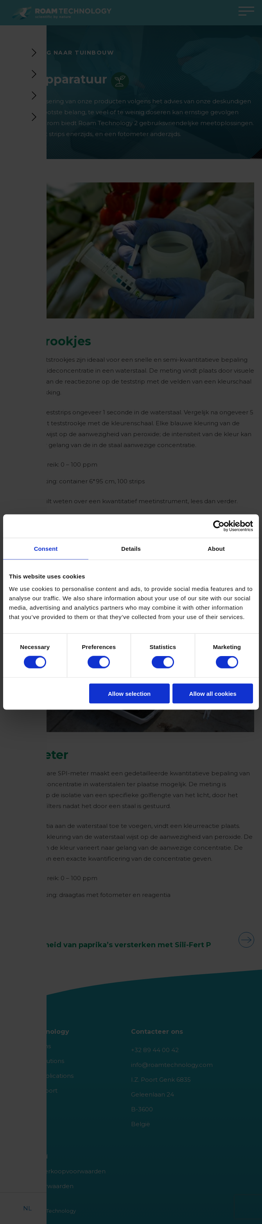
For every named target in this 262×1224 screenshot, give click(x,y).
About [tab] (216, 548)
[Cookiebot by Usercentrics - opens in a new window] (219, 526)
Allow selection (129, 693)
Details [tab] (131, 548)
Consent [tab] (46, 548)
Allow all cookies (213, 693)
